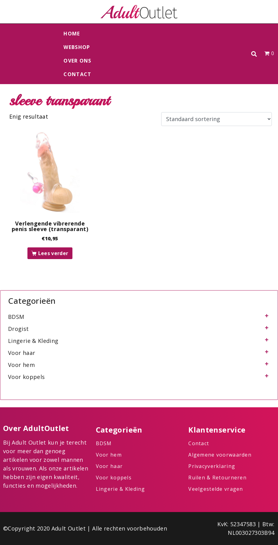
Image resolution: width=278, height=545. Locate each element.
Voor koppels (26, 376)
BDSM (16, 316)
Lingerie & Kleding (33, 340)
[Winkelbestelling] (216, 119)
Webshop (76, 47)
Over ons (77, 60)
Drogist (18, 328)
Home (71, 33)
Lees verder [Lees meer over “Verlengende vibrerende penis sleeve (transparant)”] (53, 253)
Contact (77, 74)
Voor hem (21, 364)
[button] (254, 54)
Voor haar (21, 352)
